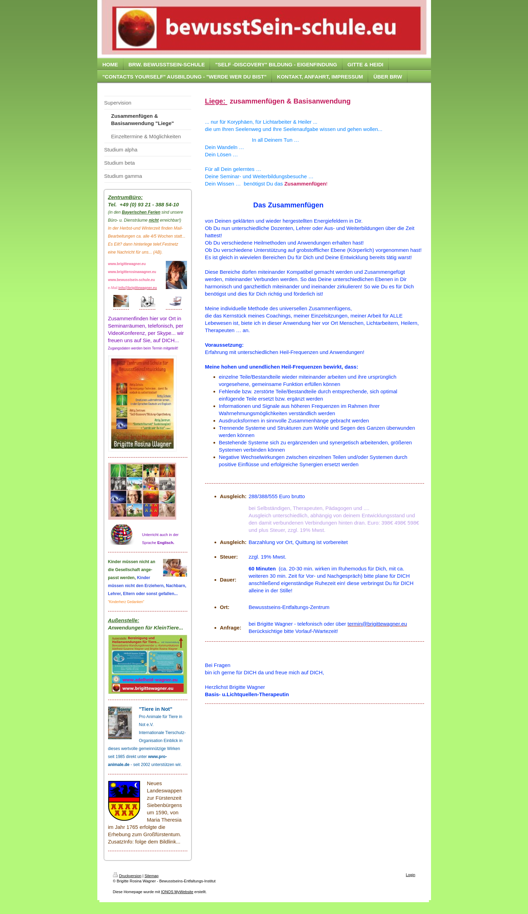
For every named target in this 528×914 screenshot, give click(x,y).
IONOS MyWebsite (177, 892)
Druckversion (127, 876)
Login (410, 875)
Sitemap (152, 876)
